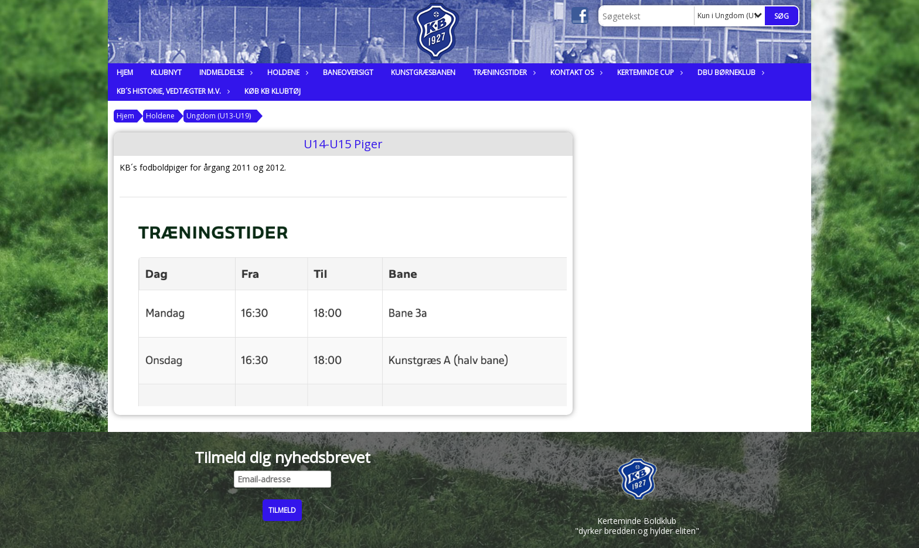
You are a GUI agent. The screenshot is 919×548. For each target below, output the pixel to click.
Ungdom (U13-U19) (218, 116)
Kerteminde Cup (648, 72)
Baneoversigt (348, 72)
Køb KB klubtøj (272, 91)
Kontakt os (575, 72)
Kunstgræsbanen (423, 72)
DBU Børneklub (729, 72)
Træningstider (503, 72)
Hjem (125, 72)
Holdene (286, 72)
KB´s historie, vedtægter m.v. (172, 91)
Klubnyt (166, 72)
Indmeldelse (224, 72)
